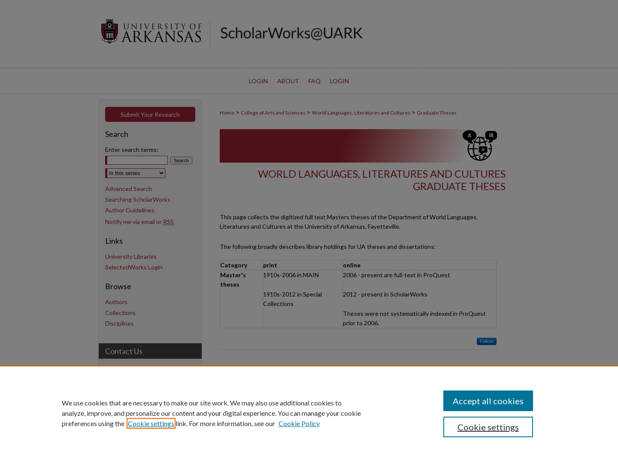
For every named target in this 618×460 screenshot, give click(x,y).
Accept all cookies (488, 401)
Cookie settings (151, 423)
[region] (309, 413)
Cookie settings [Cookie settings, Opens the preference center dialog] (488, 427)
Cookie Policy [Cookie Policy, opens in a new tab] (299, 423)
